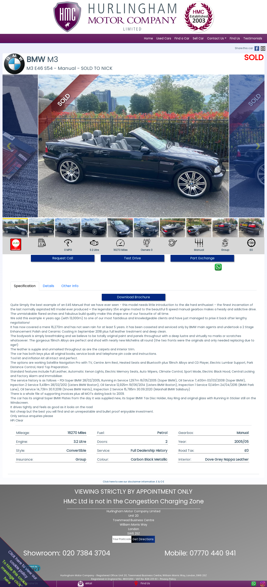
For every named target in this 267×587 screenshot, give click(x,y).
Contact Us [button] (215, 38)
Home (148, 38)
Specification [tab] (25, 285)
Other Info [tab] (69, 285)
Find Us (235, 38)
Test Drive (132, 258)
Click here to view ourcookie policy (22, 565)
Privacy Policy (168, 579)
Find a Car (182, 38)
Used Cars (163, 38)
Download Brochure (133, 297)
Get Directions (143, 539)
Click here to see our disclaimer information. (129, 481)
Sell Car (198, 38)
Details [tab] (48, 285)
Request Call (62, 258)
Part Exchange (202, 258)
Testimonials (252, 38)
